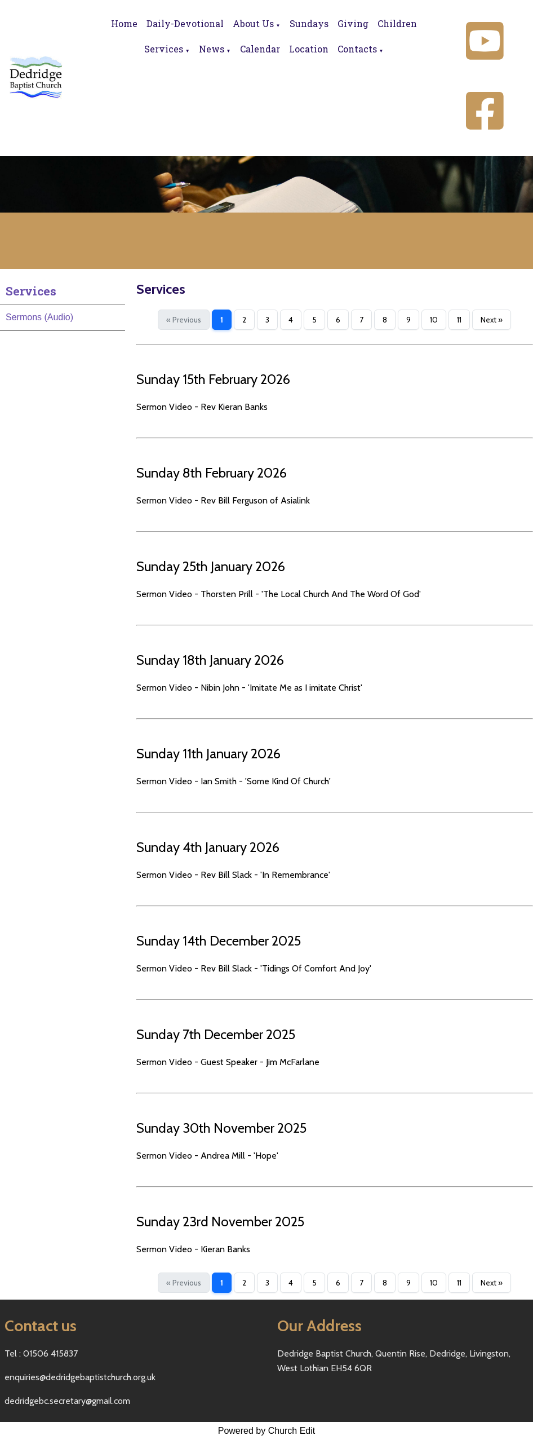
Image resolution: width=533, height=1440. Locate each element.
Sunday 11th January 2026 (208, 753)
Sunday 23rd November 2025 (220, 1221)
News (211, 49)
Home (124, 23)
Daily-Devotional (185, 23)
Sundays (309, 23)
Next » (492, 319)
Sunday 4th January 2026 (207, 847)
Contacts (357, 49)
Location (308, 49)
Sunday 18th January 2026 (210, 660)
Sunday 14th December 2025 (218, 941)
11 (459, 319)
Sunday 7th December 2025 (215, 1034)
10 (434, 319)
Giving (352, 23)
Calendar (260, 49)
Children (397, 23)
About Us (253, 23)
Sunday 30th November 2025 (221, 1128)
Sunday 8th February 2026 (211, 473)
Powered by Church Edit (267, 1430)
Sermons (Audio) (39, 317)
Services (163, 49)
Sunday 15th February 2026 (213, 379)
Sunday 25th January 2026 (210, 566)
